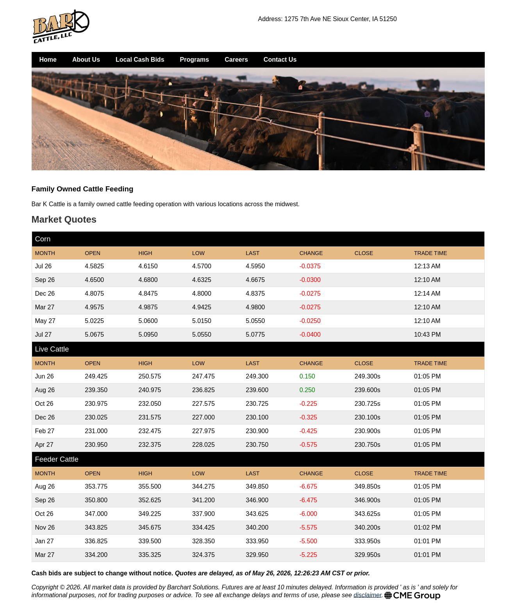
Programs (194, 59)
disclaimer (367, 594)
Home (48, 59)
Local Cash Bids (140, 59)
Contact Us (280, 59)
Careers (236, 59)
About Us (86, 59)
